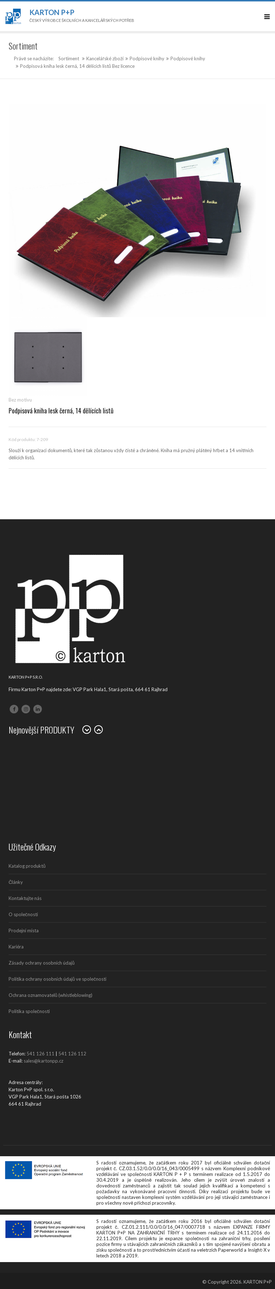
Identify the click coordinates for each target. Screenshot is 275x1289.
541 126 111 (40, 1053)
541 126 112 (72, 1053)
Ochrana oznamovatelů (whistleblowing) (50, 995)
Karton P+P (51, 12)
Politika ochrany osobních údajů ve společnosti (57, 979)
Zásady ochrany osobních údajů (41, 963)
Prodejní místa (24, 930)
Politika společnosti (29, 1011)
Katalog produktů (27, 866)
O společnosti (23, 914)
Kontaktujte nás (25, 898)
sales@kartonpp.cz (43, 1061)
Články (16, 882)
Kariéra (16, 947)
